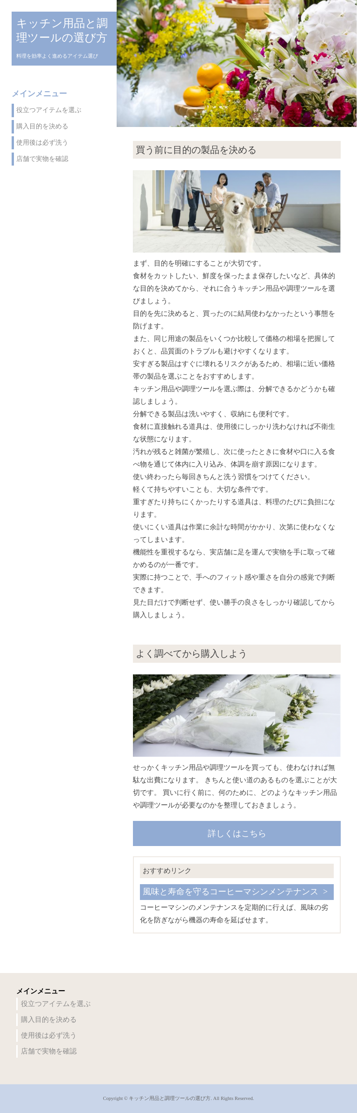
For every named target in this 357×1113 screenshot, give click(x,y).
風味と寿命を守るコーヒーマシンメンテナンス (230, 891)
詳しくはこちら (237, 833)
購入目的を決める (42, 126)
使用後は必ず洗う (42, 142)
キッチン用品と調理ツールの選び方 (62, 30)
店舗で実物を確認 (42, 158)
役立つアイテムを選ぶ (48, 110)
